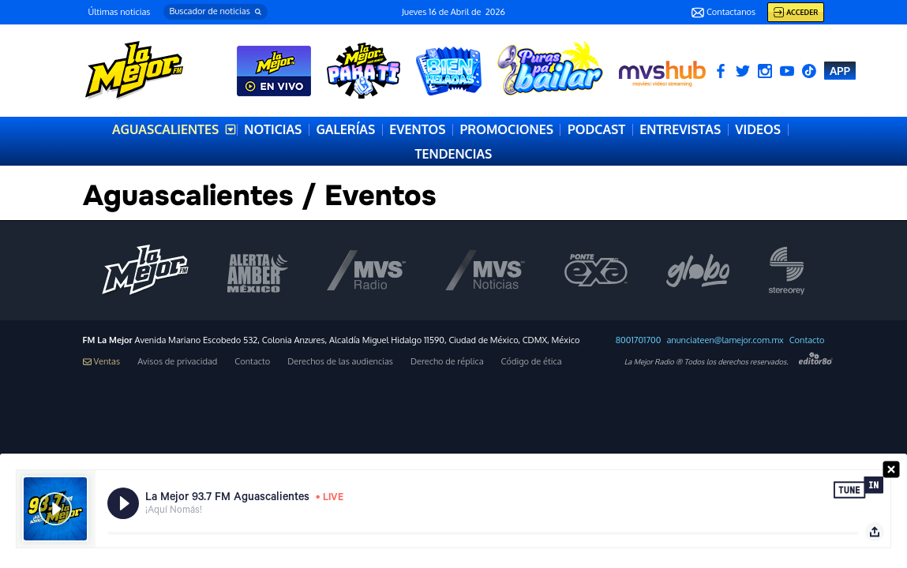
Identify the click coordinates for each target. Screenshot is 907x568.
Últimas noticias (119, 11)
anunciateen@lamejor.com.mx (724, 340)
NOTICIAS (273, 129)
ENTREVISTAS (680, 129)
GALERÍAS (345, 129)
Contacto (807, 340)
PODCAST (596, 129)
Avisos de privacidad (177, 361)
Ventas (102, 361)
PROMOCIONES (506, 129)
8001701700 (639, 340)
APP (840, 70)
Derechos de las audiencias (340, 361)
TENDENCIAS (454, 154)
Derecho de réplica (447, 361)
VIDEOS (758, 129)
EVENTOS (417, 129)
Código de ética (531, 361)
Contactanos (723, 12)
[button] (215, 12)
